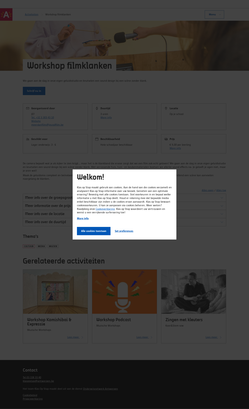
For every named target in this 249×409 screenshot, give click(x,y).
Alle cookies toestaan (93, 231)
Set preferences (124, 231)
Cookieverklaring (105, 208)
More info (83, 218)
